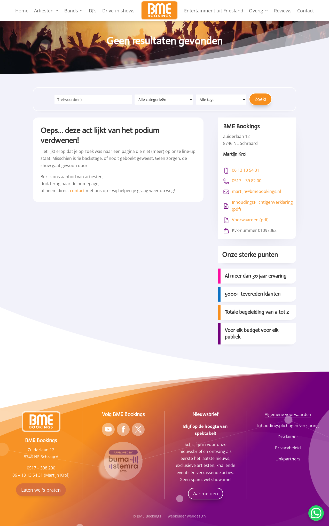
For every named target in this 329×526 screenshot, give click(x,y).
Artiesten (43, 10)
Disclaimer (288, 436)
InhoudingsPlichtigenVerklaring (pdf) (262, 205)
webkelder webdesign (187, 516)
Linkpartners (288, 459)
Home (21, 10)
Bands (71, 10)
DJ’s (93, 10)
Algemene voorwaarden (288, 414)
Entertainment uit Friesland (213, 10)
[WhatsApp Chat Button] (316, 513)
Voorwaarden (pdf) (250, 220)
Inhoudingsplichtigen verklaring (288, 425)
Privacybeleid (288, 448)
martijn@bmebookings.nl (256, 191)
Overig (256, 10)
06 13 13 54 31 (245, 170)
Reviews (283, 10)
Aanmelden (205, 493)
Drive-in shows (118, 10)
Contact (305, 10)
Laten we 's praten (41, 490)
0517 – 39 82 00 (246, 181)
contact (77, 190)
